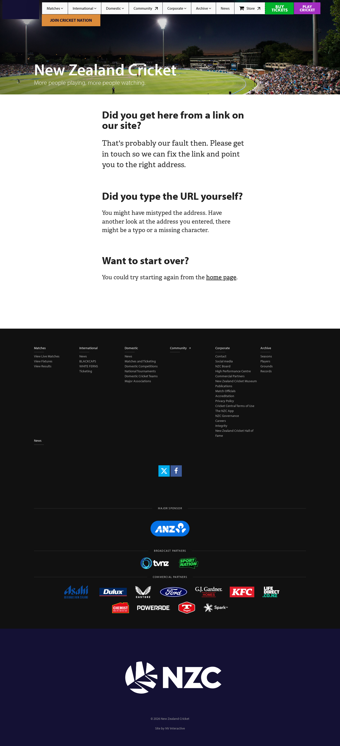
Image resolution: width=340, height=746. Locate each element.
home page (221, 277)
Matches (55, 8)
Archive (203, 8)
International (84, 8)
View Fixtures (43, 361)
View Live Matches (47, 356)
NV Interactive (175, 728)
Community (146, 8)
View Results (42, 366)
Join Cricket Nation (71, 20)
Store (249, 8)
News (225, 8)
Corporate (176, 8)
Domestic (115, 8)
